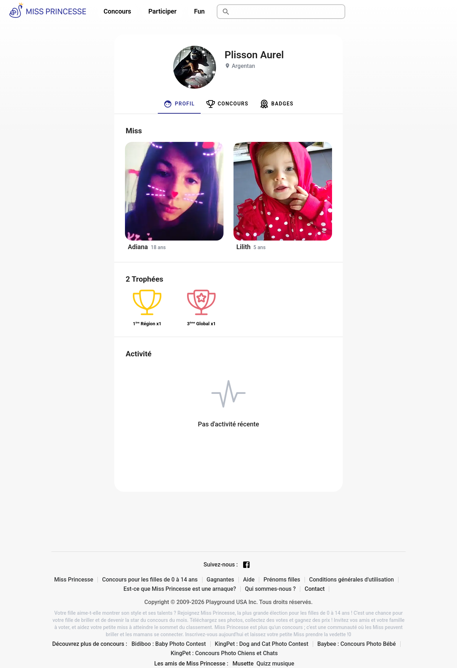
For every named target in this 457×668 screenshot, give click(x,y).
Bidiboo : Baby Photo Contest (168, 644)
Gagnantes (220, 580)
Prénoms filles (281, 580)
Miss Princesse (73, 580)
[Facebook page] (246, 565)
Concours (117, 11)
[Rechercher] (289, 12)
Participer (162, 11)
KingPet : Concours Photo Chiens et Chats (224, 653)
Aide (249, 580)
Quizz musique (275, 664)
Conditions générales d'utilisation (351, 580)
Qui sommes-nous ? (270, 589)
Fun (199, 11)
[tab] (179, 104)
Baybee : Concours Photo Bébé (356, 644)
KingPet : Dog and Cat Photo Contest (261, 644)
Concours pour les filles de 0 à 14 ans (150, 580)
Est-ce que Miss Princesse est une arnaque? (180, 589)
